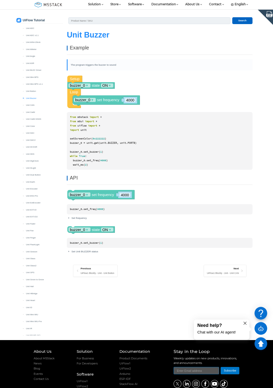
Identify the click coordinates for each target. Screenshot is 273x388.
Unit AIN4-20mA (33, 42)
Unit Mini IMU (32, 314)
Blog (37, 368)
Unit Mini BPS (32, 77)
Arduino (124, 374)
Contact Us (41, 379)
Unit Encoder (32, 189)
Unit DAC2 (31, 140)
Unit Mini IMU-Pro (34, 321)
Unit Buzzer (31, 98)
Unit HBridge (31, 293)
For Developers (87, 363)
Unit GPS (30, 272)
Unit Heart (30, 300)
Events (38, 374)
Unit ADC (30, 28)
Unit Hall (30, 286)
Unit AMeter (31, 49)
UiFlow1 (82, 381)
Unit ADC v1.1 (32, 35)
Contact (215, 4)
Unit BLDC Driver (33, 70)
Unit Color (30, 126)
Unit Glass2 (31, 265)
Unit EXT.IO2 (32, 217)
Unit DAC (30, 133)
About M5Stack (44, 358)
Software (135, 4)
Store (114, 4)
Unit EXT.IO (31, 210)
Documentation (163, 4)
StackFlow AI (128, 384)
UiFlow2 (125, 368)
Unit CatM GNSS (33, 119)
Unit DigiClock (32, 161)
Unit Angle (30, 56)
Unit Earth (30, 182)
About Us (192, 4)
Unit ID (29, 307)
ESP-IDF (125, 379)
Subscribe (230, 370)
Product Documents (133, 358)
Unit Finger (31, 238)
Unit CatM (30, 112)
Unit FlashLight (32, 244)
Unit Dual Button (33, 175)
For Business (85, 358)
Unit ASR (30, 63)
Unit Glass (30, 258)
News (37, 363)
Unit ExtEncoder (33, 203)
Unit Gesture (31, 252)
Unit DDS (30, 154)
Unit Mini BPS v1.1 (34, 84)
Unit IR (29, 328)
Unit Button (31, 91)
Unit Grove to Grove (35, 279)
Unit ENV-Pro (32, 196)
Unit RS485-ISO (33, 335)
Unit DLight (31, 168)
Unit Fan (30, 231)
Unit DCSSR (31, 147)
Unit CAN (30, 105)
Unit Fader (30, 224)
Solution (94, 4)
